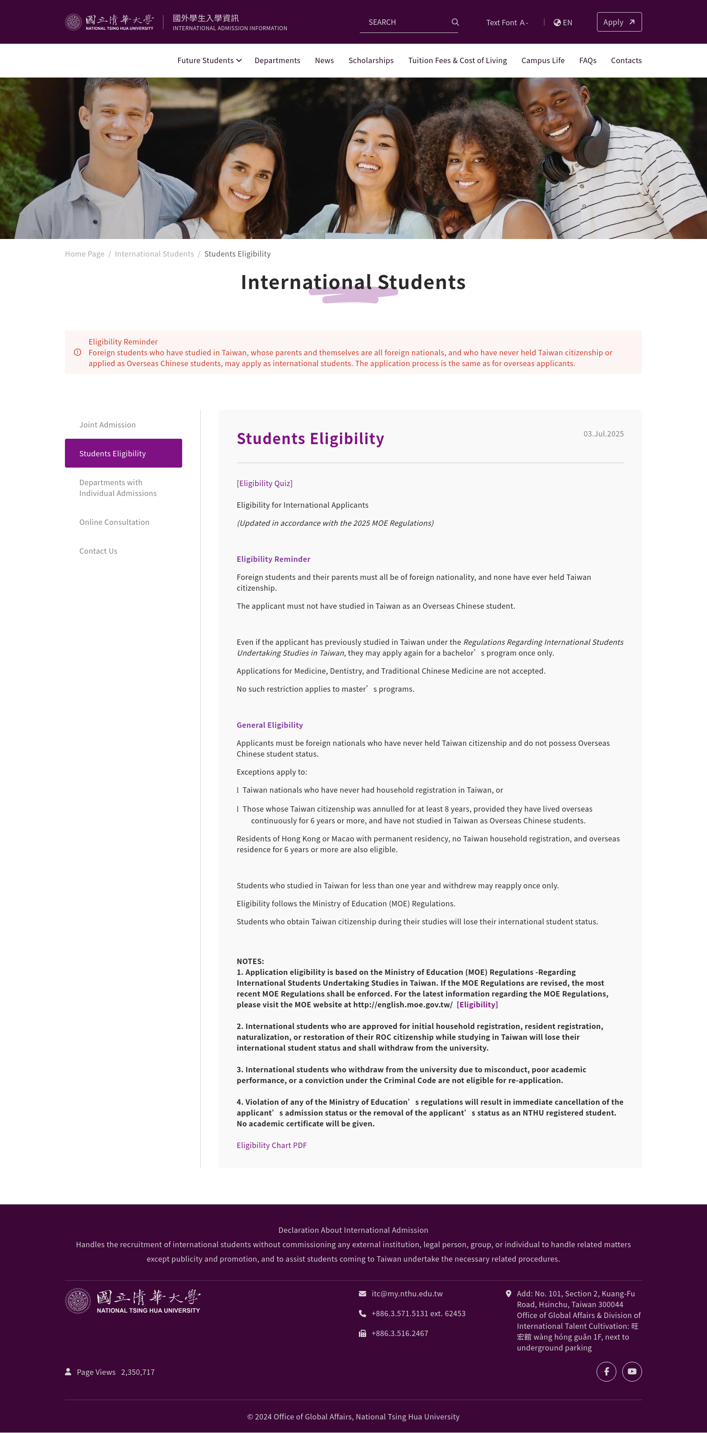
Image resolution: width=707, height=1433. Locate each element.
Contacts (626, 60)
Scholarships (371, 60)
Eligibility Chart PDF (272, 1145)
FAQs (588, 60)
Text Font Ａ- (507, 22)
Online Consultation (114, 522)
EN (563, 22)
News (324, 60)
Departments (278, 60)
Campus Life (543, 60)
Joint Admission (107, 424)
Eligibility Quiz (264, 483)
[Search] (409, 22)
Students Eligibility (112, 453)
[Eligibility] (476, 1004)
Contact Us (98, 551)
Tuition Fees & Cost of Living (457, 60)
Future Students (206, 60)
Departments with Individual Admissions (118, 488)
